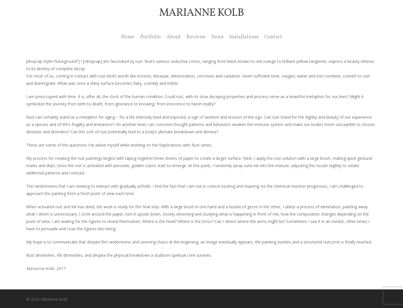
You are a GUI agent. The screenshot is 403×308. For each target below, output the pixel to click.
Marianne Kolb (201, 13)
